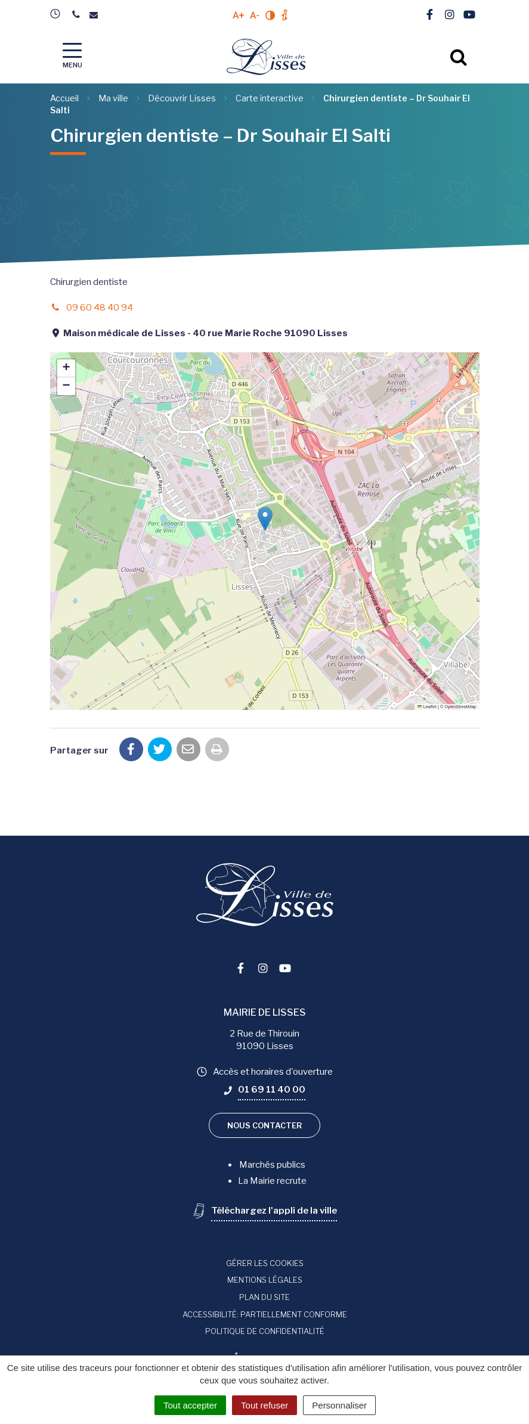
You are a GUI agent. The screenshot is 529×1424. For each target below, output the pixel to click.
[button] (265, 519)
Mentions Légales (264, 1280)
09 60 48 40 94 (91, 307)
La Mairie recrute (272, 1180)
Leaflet (427, 706)
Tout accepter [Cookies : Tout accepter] (190, 1405)
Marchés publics (272, 1164)
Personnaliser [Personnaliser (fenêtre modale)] (339, 1405)
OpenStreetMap (461, 706)
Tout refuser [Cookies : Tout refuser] (264, 1405)
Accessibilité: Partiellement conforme (264, 1314)
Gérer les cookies (265, 1263)
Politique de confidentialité (264, 1331)
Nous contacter (264, 1125)
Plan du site (264, 1297)
